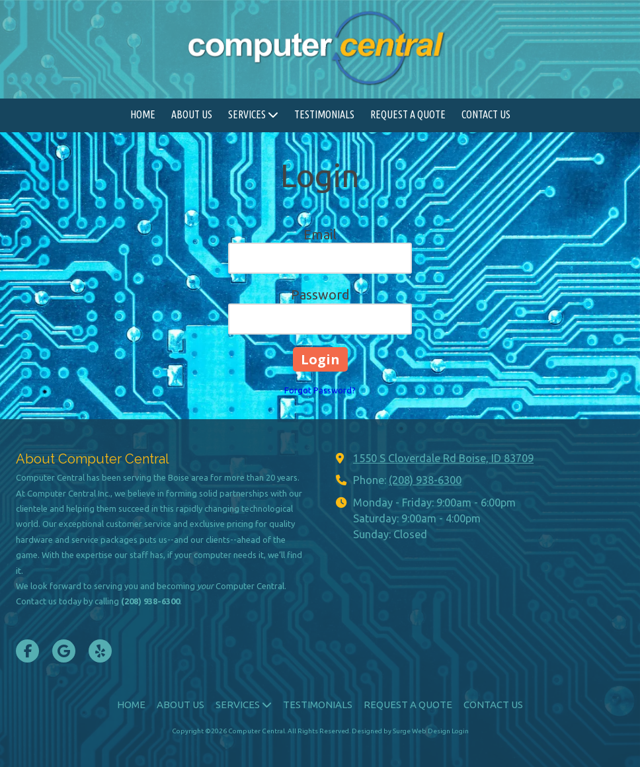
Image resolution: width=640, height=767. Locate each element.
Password (320, 294)
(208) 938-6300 (425, 480)
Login (460, 731)
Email (320, 234)
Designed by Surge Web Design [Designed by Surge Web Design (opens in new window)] (401, 731)
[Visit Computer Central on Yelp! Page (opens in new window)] (100, 651)
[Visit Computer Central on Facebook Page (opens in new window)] (27, 651)
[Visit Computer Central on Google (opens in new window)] (63, 651)
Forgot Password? (320, 390)
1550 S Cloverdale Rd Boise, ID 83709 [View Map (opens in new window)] (443, 458)
